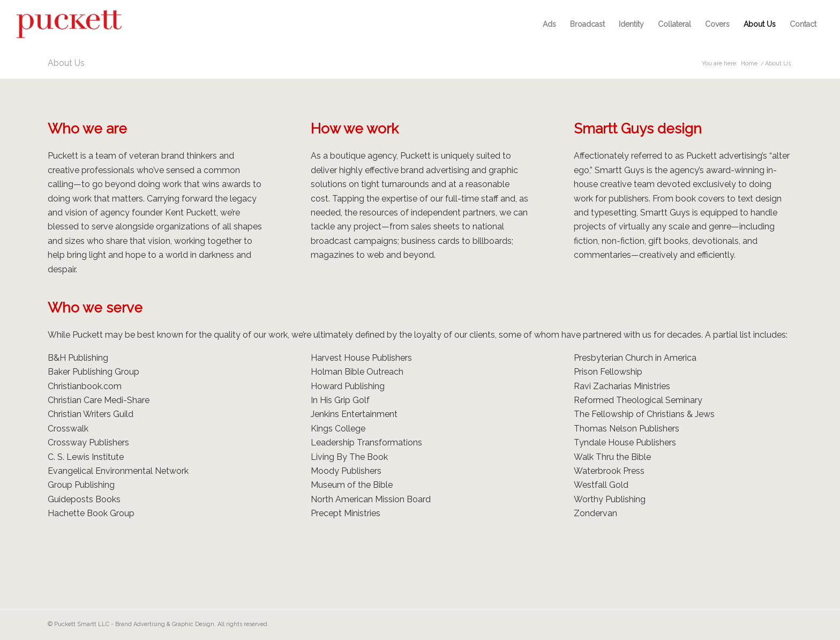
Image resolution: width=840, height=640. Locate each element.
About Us (66, 63)
